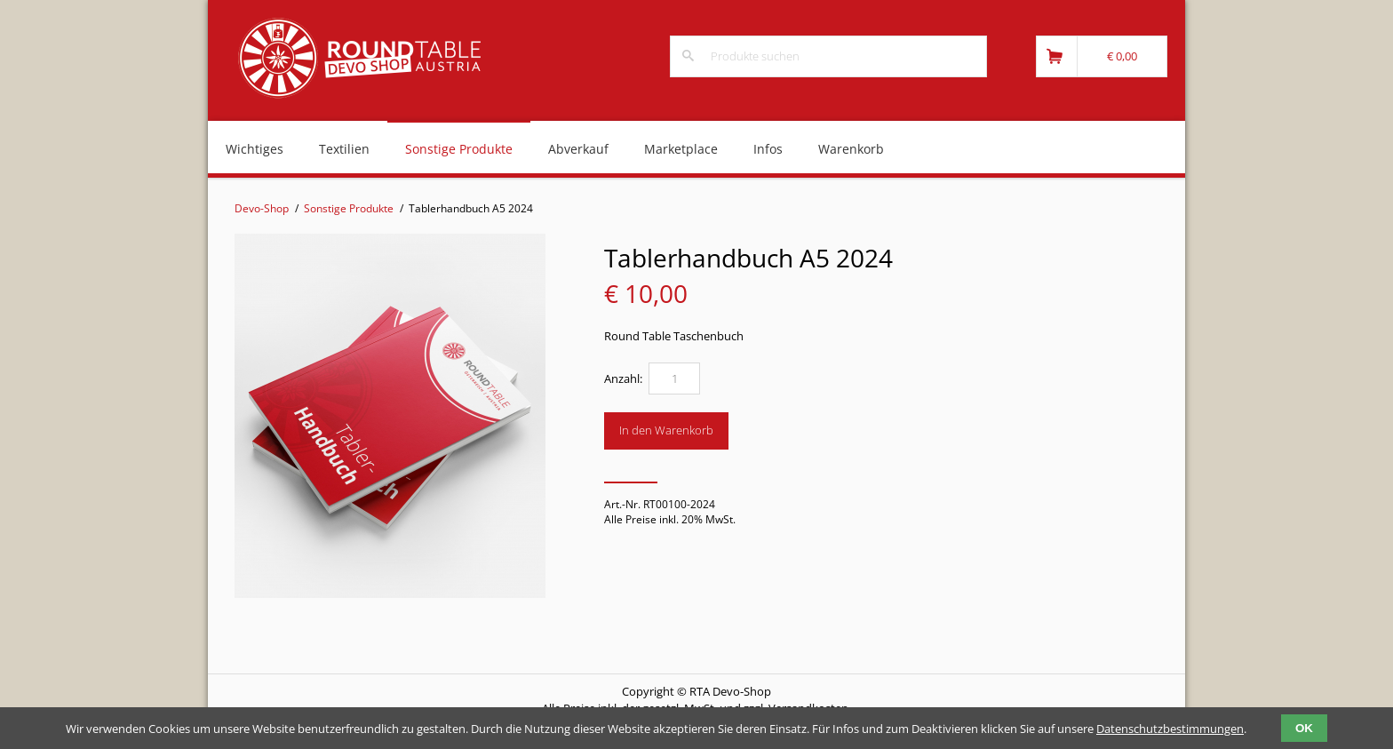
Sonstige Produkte (349, 208)
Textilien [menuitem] (344, 148)
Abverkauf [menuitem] (578, 148)
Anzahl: (623, 378)
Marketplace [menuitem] (681, 148)
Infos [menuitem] (768, 148)
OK (1304, 728)
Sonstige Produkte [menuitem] (459, 148)
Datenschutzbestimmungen (1170, 729)
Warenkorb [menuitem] (851, 148)
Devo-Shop (262, 208)
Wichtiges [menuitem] (254, 148)
